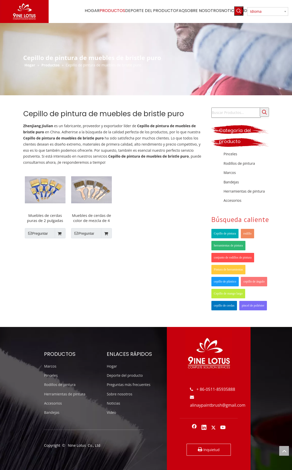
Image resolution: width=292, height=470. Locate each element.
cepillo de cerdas (224, 305)
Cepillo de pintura (225, 233)
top (284, 451)
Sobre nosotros (119, 394)
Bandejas (231, 182)
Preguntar (36, 233)
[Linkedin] (204, 428)
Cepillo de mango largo (228, 293)
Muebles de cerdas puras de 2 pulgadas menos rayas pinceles (45, 218)
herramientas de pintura (228, 245)
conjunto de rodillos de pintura (233, 257)
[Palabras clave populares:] (238, 11)
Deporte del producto (125, 375)
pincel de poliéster (253, 305)
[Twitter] (213, 428)
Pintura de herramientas (228, 269)
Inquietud (209, 449)
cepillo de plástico (225, 281)
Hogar (112, 366)
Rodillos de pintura (239, 163)
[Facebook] (194, 428)
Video (111, 412)
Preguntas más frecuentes (128, 384)
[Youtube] (223, 428)
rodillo (247, 233)
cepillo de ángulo (254, 281)
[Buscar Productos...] (236, 113)
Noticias (113, 403)
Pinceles (230, 153)
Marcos (230, 172)
